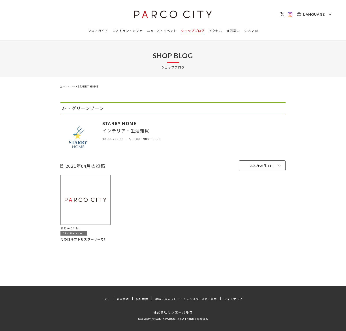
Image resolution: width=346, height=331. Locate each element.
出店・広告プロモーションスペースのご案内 (187, 299)
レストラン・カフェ (127, 30)
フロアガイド (98, 30)
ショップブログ (193, 30)
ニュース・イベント (162, 30)
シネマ (249, 30)
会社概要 (139, 299)
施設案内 (233, 30)
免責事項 (118, 299)
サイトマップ (238, 299)
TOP (101, 299)
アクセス (215, 30)
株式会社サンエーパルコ (173, 312)
